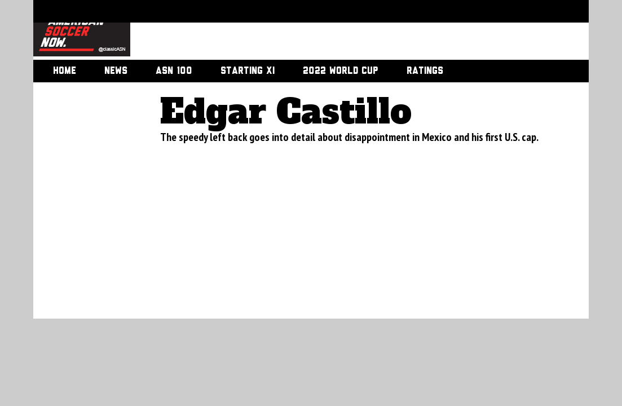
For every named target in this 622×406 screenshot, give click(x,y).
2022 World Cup (340, 71)
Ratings (425, 71)
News (115, 71)
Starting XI (247, 71)
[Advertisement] (347, 31)
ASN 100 (174, 71)
